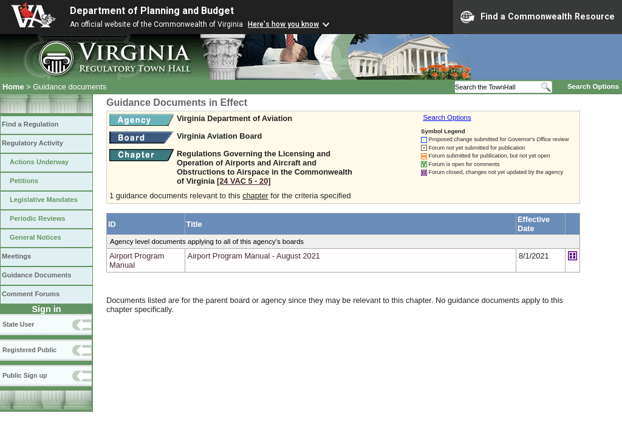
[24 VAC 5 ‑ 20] (244, 181)
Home (13, 86)
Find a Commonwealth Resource (537, 17)
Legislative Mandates (44, 199)
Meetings (16, 256)
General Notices (35, 237)
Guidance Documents (36, 275)
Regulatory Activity (32, 143)
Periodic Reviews (38, 218)
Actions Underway (39, 161)
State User (18, 324)
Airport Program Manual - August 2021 (254, 255)
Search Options (593, 86)
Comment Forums (31, 293)
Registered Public (29, 349)
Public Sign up (24, 375)
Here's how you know (283, 24)
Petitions (24, 180)
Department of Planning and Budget (152, 10)
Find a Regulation (30, 124)
